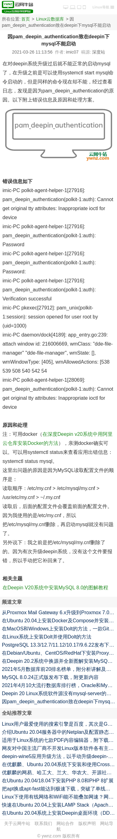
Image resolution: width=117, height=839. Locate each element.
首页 (25, 18)
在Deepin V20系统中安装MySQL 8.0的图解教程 (55, 587)
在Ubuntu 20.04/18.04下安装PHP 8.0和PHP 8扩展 (58, 780)
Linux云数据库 (50, 18)
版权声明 (87, 823)
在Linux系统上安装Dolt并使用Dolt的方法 (46, 636)
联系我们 (43, 823)
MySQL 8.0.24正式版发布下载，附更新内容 (50, 677)
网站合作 (65, 823)
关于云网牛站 (17, 823)
